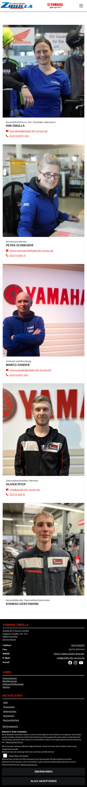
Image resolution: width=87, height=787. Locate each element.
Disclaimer (8, 715)
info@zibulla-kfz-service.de (70, 658)
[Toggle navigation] (81, 5)
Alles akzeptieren (44, 781)
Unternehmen (10, 678)
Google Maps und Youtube (18, 756)
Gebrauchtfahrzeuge (13, 684)
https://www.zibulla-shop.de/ (69, 653)
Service (6, 687)
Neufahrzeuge (10, 681)
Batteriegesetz (10, 726)
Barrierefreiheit (11, 720)
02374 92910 (77, 645)
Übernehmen (43, 771)
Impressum (9, 707)
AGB (5, 702)
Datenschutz (9, 711)
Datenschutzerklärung (14, 742)
